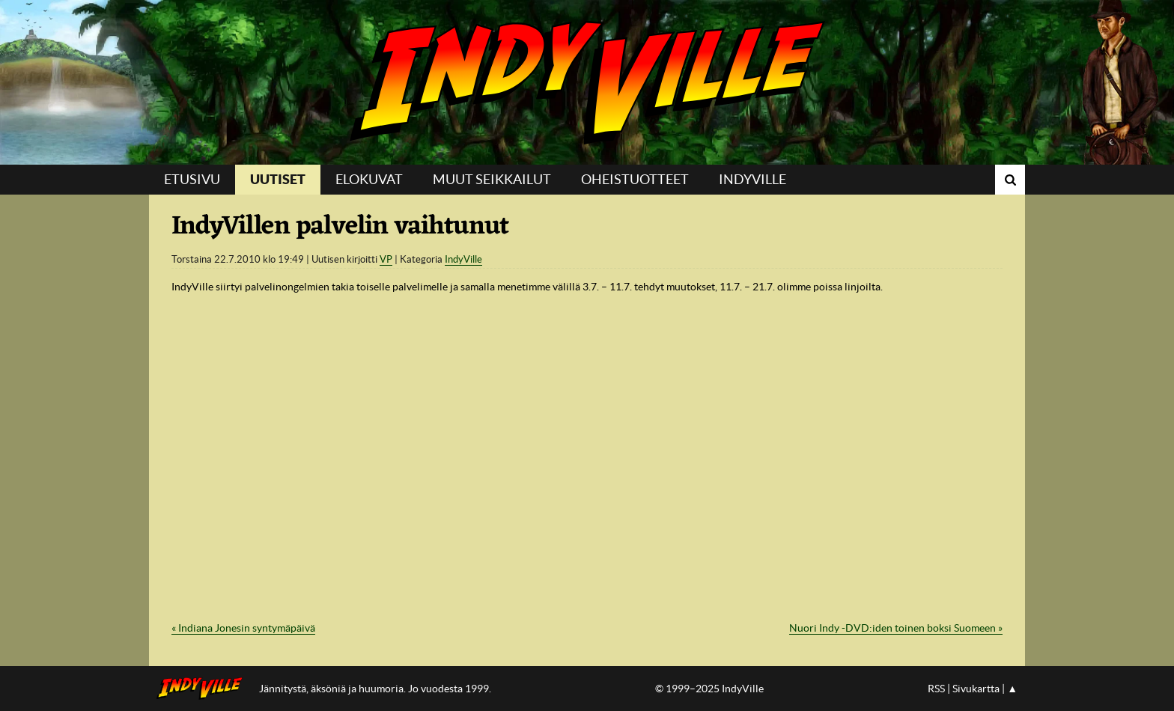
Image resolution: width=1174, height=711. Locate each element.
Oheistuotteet (635, 179)
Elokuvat (369, 179)
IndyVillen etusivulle (204, 688)
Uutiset (277, 179)
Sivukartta (976, 689)
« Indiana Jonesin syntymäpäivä (243, 628)
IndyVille (587, 82)
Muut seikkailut (492, 179)
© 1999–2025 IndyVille (709, 689)
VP (386, 259)
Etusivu (192, 179)
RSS (936, 689)
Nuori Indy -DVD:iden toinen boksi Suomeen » (896, 628)
